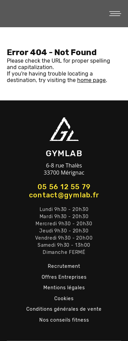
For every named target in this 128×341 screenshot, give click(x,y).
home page (91, 80)
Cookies (64, 299)
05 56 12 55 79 (64, 187)
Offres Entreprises (64, 277)
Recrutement (64, 266)
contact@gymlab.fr (64, 195)
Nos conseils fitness (64, 320)
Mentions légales (64, 288)
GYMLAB (48, 13)
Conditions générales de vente (64, 309)
